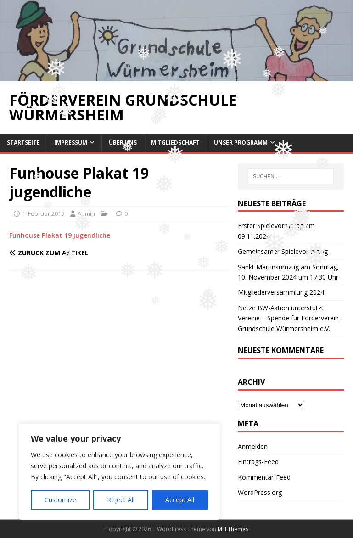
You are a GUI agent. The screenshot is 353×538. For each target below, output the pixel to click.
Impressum (70, 142)
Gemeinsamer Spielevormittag (283, 251)
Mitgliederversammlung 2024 (281, 292)
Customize (60, 499)
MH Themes (233, 529)
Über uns (123, 142)
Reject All (120, 499)
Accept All (179, 499)
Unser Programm (241, 142)
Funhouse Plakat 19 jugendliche (59, 235)
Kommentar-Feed (264, 477)
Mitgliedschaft (175, 142)
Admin (86, 213)
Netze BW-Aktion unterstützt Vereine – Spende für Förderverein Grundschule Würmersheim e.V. (288, 318)
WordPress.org (260, 492)
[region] (119, 471)
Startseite (23, 142)
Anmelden (253, 446)
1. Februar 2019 (43, 213)
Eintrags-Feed (258, 461)
